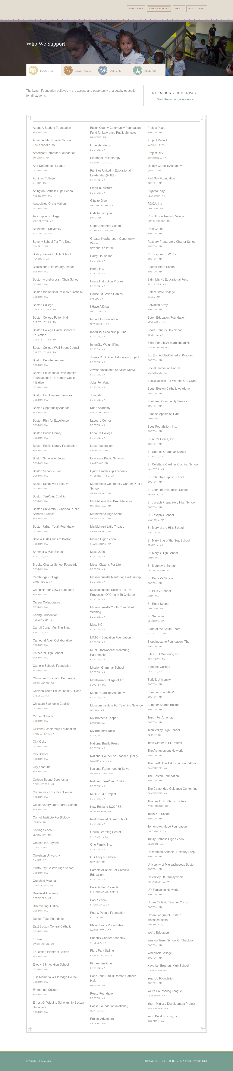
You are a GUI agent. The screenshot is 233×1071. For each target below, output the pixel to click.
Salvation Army (158, 305)
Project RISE (156, 153)
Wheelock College (160, 953)
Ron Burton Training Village (166, 216)
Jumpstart (96, 395)
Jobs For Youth (100, 382)
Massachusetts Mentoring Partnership (115, 577)
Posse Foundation (102, 993)
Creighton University (46, 855)
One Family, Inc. (101, 844)
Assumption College (46, 216)
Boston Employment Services (52, 395)
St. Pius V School (159, 591)
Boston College (43, 305)
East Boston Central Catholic (52, 926)
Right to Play (156, 191)
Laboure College (101, 433)
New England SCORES (106, 806)
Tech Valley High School (164, 730)
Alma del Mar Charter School (52, 140)
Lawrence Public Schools (107, 458)
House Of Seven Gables (106, 294)
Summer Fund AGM (161, 692)
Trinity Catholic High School (166, 839)
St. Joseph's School (161, 515)
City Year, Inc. (42, 767)
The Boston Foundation (163, 776)
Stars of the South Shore (164, 629)
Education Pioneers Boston (51, 952)
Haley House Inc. (101, 256)
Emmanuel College (45, 989)
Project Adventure (102, 1018)
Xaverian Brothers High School (168, 965)
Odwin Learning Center (105, 832)
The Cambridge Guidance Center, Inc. (173, 788)
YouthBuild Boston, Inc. (163, 1016)
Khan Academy (100, 408)
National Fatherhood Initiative (109, 768)
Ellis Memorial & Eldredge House (55, 977)
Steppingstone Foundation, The (169, 641)
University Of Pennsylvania (166, 877)
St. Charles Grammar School (167, 451)
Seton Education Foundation (167, 317)
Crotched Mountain (45, 880)
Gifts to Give (98, 200)
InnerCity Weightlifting (104, 344)
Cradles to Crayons (46, 842)
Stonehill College (159, 666)
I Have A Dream (100, 306)
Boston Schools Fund (47, 471)
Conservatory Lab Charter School (55, 804)
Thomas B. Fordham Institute (167, 801)
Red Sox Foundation (161, 178)
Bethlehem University (47, 228)
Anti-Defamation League (49, 165)
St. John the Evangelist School (168, 489)
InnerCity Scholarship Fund (108, 332)
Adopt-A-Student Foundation (52, 127)
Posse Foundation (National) (109, 1006)
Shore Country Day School (165, 330)
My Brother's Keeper (104, 718)
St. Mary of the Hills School (166, 527)
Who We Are (136, 9)
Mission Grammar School (107, 667)
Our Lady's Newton (103, 857)
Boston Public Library (47, 433)
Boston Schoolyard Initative (51, 483)
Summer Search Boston (164, 704)
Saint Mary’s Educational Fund (168, 279)
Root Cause (156, 228)
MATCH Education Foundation (110, 637)
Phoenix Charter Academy (107, 938)
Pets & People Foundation (107, 912)
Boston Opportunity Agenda (51, 408)
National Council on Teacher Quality (114, 756)
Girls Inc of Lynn (101, 213)
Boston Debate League (48, 360)
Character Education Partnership (55, 678)
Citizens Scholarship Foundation (54, 729)
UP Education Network (163, 889)
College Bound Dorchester (50, 779)
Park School (98, 900)
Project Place (156, 127)
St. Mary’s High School (163, 553)
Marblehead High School (106, 514)
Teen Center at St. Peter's (165, 743)
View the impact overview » (175, 99)
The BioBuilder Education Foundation (172, 763)
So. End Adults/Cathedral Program (171, 355)
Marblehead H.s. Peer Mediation (111, 501)
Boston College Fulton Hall (50, 317)
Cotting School (42, 830)
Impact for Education (104, 319)
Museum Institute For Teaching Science (116, 705)
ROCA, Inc (155, 203)
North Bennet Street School (108, 819)
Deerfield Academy (45, 893)
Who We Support (159, 9)
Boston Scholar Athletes (49, 458)
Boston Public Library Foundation (55, 445)
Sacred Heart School (161, 267)
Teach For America (160, 717)
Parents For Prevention (105, 887)
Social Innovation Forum (164, 368)
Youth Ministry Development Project (171, 1003)
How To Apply (196, 9)
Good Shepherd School (105, 225)
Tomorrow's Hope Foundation (167, 826)
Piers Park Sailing (102, 950)
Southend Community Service (167, 401)
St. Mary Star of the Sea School (169, 540)
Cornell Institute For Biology (51, 817)
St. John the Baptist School (166, 477)
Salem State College (161, 292)
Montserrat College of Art (107, 680)
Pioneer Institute (101, 963)
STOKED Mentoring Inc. (164, 654)
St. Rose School (158, 603)
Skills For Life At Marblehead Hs (169, 342)
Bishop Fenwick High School (52, 254)
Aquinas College (44, 178)
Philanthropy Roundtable (106, 925)
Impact (179, 9)
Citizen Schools (43, 716)
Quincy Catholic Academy (165, 165)
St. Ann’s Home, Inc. (161, 439)
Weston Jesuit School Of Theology (171, 940)
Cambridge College (46, 577)
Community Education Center (52, 792)
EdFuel (38, 939)
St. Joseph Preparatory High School (171, 502)
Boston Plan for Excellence (51, 420)
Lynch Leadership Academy (108, 471)
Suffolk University (159, 679)
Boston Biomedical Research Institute (58, 292)
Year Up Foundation (161, 978)
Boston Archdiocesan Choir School (56, 279)
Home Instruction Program (107, 281)
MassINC (96, 624)
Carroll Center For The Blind (52, 627)
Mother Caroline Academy (107, 692)
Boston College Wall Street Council (56, 347)
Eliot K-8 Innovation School (51, 964)
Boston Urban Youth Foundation (54, 526)
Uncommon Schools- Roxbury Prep (171, 852)
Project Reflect (157, 140)
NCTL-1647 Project (103, 794)
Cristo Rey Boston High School (53, 868)
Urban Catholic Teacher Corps (168, 902)
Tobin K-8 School (159, 813)
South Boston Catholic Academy (169, 388)
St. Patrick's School (160, 578)
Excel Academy (100, 145)
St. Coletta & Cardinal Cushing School (173, 464)
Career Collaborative (47, 602)
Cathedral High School (48, 653)
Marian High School (103, 539)
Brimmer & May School (48, 551)
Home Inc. (97, 268)
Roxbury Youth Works (162, 254)
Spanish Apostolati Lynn (164, 414)
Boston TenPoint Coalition (50, 496)
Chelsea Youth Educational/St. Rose (57, 691)
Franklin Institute (101, 188)
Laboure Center (100, 420)
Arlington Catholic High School (53, 191)
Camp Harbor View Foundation (53, 589)
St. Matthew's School (162, 565)
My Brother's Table (102, 730)
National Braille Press (104, 743)
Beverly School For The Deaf (52, 241)
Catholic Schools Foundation (52, 665)
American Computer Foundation (54, 153)
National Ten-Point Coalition (108, 781)
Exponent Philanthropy (105, 157)
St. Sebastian (156, 616)
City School (40, 754)
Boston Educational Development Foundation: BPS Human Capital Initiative (55, 377)
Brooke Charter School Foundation (56, 564)
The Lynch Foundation (56, 16)
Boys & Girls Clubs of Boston (52, 539)
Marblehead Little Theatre (107, 526)
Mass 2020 (97, 551)
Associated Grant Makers (50, 203)
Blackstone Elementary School (53, 267)
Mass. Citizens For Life (105, 564)
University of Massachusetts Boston (171, 864)
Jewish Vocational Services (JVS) (112, 369)
